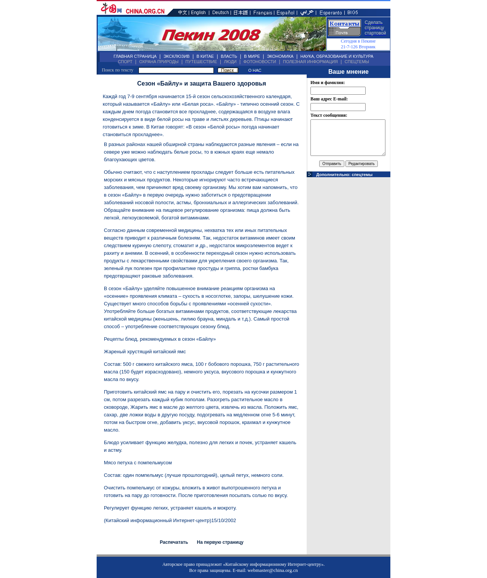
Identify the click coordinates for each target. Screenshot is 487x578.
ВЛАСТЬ (229, 56)
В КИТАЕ (205, 56)
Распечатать (174, 542)
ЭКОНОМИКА (280, 56)
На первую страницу (220, 542)
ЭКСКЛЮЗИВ (177, 56)
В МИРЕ (252, 56)
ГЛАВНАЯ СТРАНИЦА (135, 56)
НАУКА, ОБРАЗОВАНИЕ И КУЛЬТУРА (336, 56)
